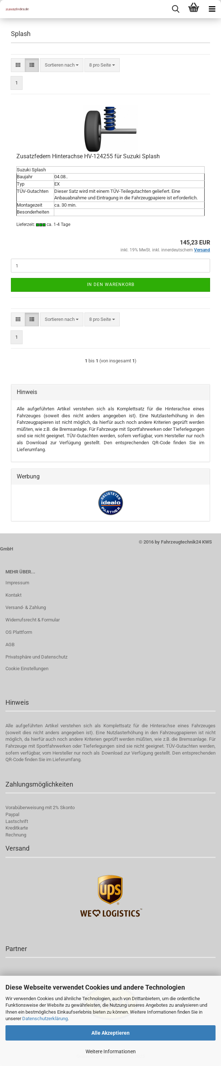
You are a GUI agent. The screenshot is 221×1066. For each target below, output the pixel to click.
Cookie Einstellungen (26, 668)
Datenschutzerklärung (45, 1018)
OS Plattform (18, 632)
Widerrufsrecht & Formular (32, 620)
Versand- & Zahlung (25, 607)
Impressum (17, 582)
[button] (18, 65)
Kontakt (13, 595)
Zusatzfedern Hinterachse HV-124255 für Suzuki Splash (88, 156)
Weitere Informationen (111, 1051)
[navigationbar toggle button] (212, 9)
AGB (10, 644)
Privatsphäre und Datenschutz (36, 657)
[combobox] (61, 65)
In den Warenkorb (110, 284)
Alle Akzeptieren (110, 1033)
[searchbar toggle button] (175, 9)
